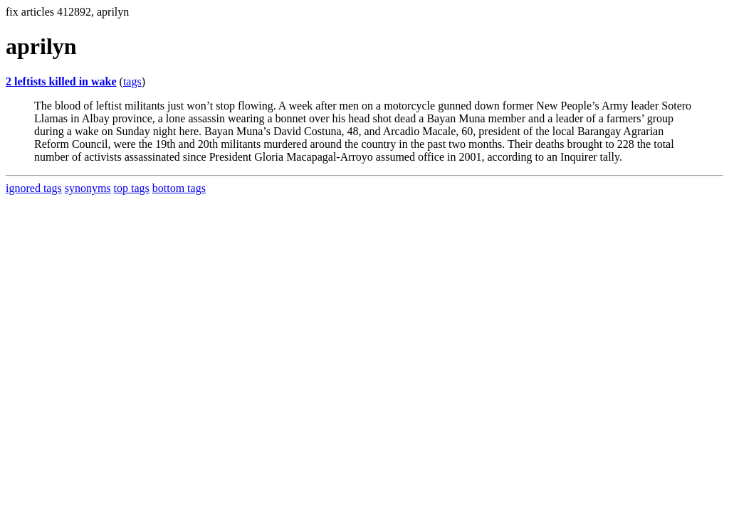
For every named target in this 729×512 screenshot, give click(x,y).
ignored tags (34, 188)
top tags (132, 188)
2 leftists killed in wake (61, 81)
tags (132, 81)
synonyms (88, 188)
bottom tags (179, 188)
